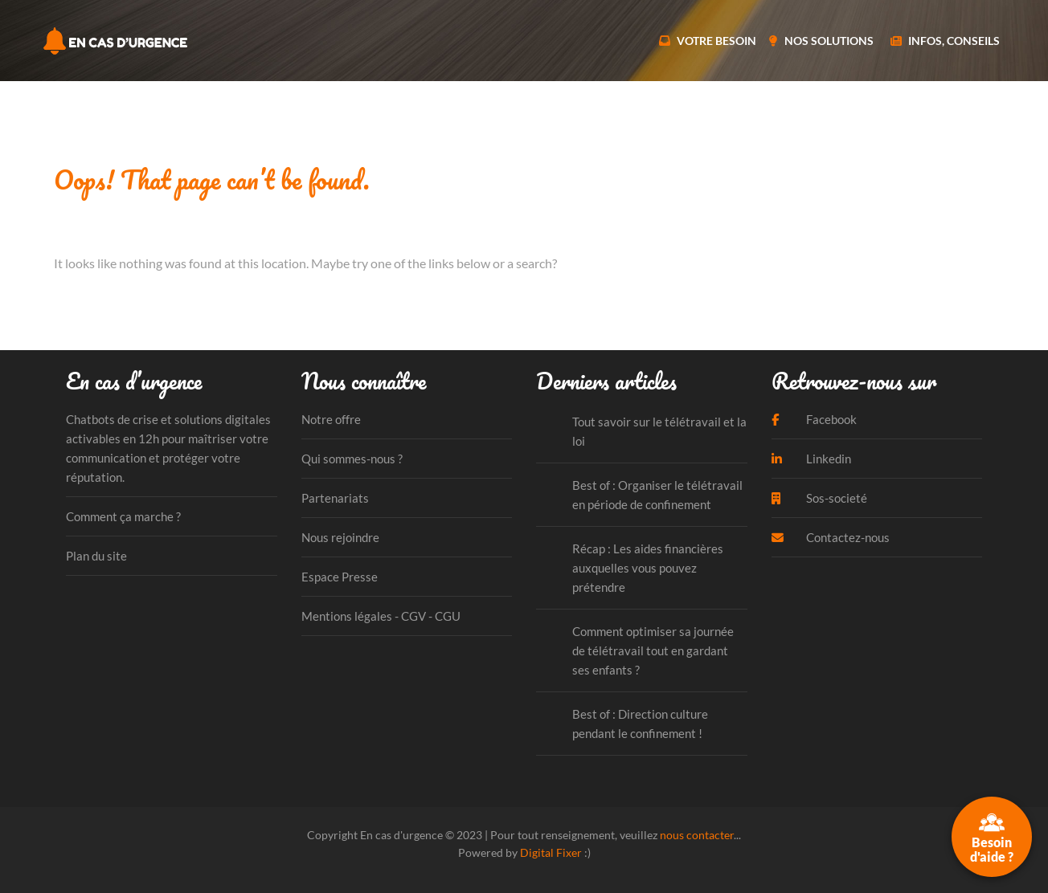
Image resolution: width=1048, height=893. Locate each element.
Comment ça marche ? (123, 516)
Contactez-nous (831, 537)
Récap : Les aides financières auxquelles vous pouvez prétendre (647, 567)
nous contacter (697, 835)
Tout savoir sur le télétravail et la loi (659, 431)
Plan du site (96, 555)
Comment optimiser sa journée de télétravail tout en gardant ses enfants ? (653, 650)
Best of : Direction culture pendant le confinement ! (640, 723)
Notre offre (331, 419)
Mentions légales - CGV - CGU (381, 616)
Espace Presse (339, 576)
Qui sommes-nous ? (352, 458)
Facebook (814, 419)
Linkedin (811, 458)
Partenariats (335, 498)
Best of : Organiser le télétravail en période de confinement (657, 495)
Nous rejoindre (340, 537)
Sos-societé (819, 498)
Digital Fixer (551, 852)
